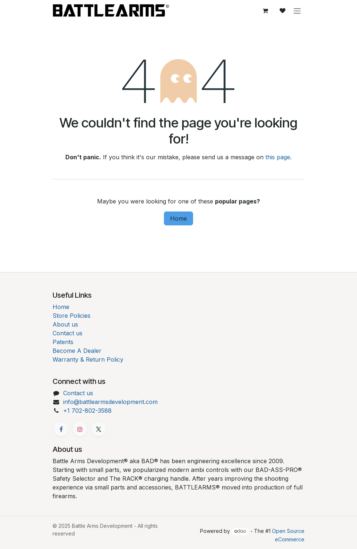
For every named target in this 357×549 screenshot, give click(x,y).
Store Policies (72, 315)
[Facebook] (61, 429)
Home (178, 218)
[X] (98, 429)
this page (277, 157)
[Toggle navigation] (297, 10)
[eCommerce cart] (265, 10)
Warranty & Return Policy (88, 359)
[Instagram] (80, 429)
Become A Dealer (77, 350)
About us (65, 324)
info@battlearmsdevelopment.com (110, 401)
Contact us (67, 333)
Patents (63, 342)
